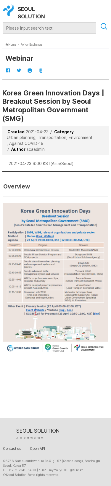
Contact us (12, 449)
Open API (37, 449)
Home (10, 44)
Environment (80, 137)
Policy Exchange (31, 44)
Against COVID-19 (26, 143)
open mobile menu (103, 9)
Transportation (52, 137)
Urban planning (21, 137)
